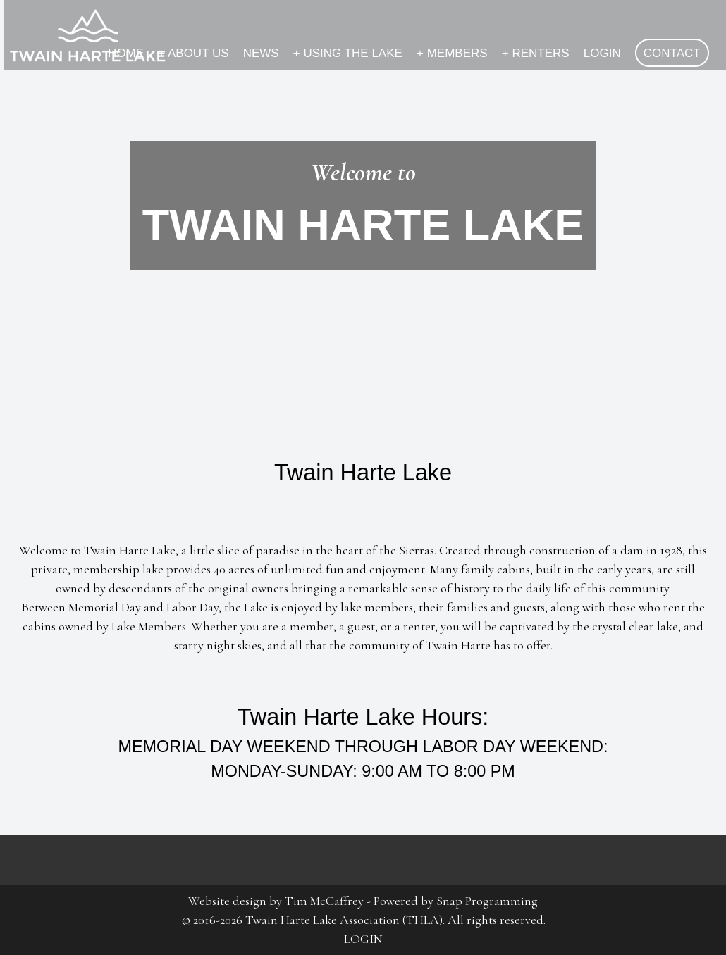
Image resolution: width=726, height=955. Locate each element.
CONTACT (672, 53)
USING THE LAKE (347, 53)
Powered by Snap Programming (456, 901)
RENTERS (536, 53)
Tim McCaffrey (324, 901)
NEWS (261, 53)
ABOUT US (193, 53)
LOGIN (602, 53)
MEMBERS (452, 53)
